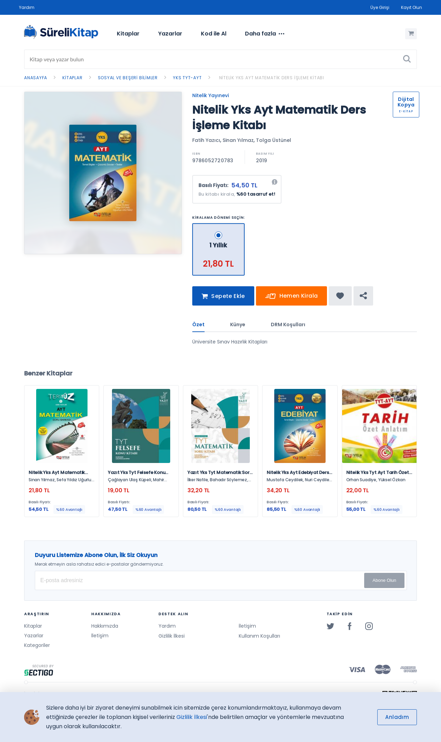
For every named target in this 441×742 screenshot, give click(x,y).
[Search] (220, 59)
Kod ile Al (213, 34)
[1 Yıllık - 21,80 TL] (218, 226)
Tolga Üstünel (273, 140)
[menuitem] (128, 34)
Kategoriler (37, 645)
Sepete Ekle (223, 299)
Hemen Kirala (291, 298)
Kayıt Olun (411, 7)
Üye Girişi (379, 7)
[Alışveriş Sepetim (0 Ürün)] (411, 33)
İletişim (100, 635)
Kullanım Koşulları (259, 635)
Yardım (26, 7)
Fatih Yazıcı (206, 140)
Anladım (397, 717)
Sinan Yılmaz (238, 140)
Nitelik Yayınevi (210, 95)
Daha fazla (264, 34)
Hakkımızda (104, 625)
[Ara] (407, 59)
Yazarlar (170, 34)
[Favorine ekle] (340, 298)
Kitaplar (128, 34)
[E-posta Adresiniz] (221, 580)
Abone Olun (384, 580)
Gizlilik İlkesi (171, 635)
